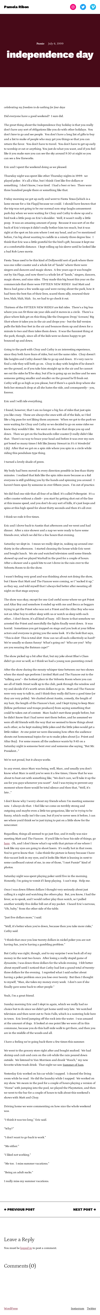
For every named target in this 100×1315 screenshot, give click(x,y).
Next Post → (84, 1209)
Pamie (40, 43)
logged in (26, 1248)
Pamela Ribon (16, 7)
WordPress (11, 1308)
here (7, 843)
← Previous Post (19, 1209)
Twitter (91, 1308)
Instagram (77, 1308)
